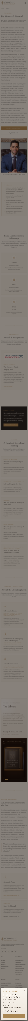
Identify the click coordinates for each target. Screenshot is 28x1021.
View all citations (14, 1016)
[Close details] (24, 990)
